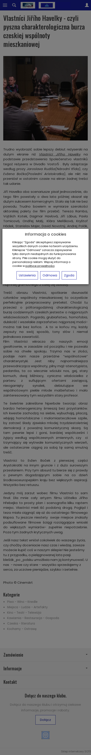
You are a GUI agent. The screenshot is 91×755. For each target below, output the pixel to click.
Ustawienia (27, 275)
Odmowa (50, 275)
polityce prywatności (40, 266)
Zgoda (69, 275)
